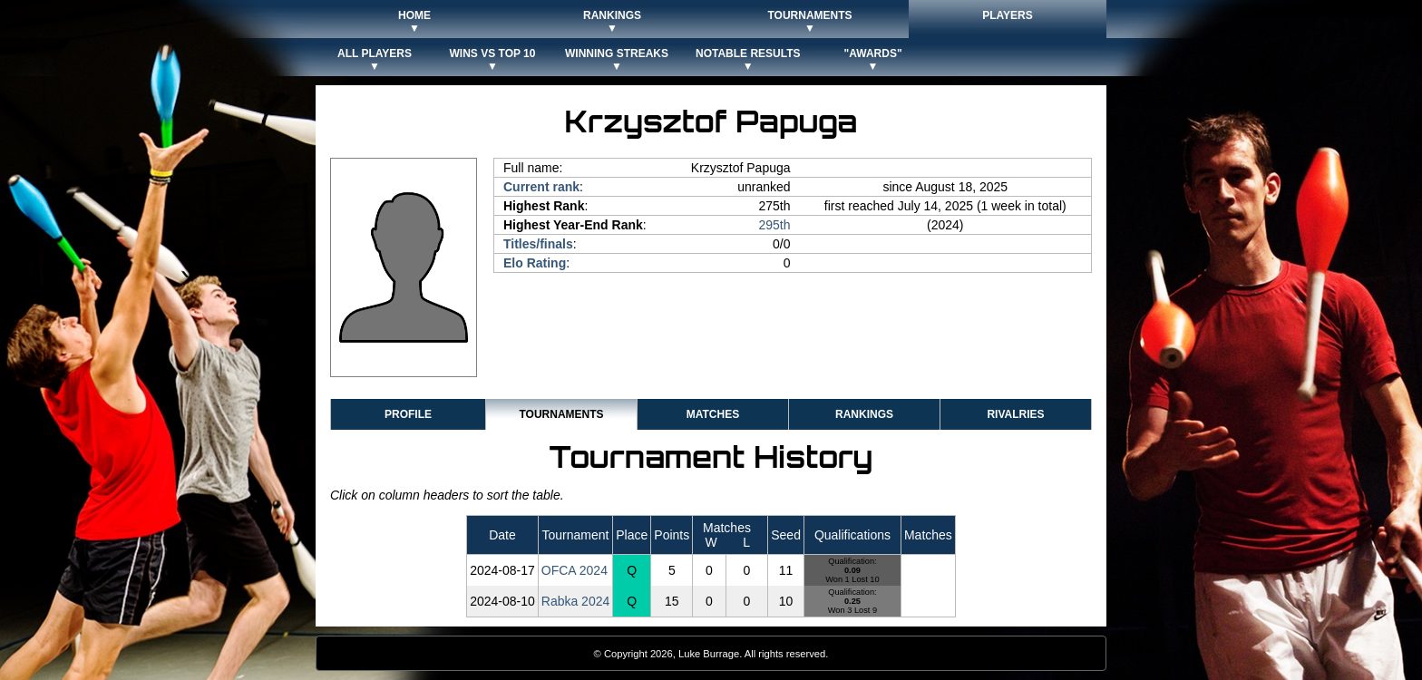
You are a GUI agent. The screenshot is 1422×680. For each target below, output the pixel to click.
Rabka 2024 (575, 601)
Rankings (864, 414)
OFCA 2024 (574, 570)
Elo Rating (534, 263)
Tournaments (561, 414)
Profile (408, 414)
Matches (713, 414)
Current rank (541, 187)
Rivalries (1015, 414)
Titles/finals (538, 244)
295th (775, 225)
